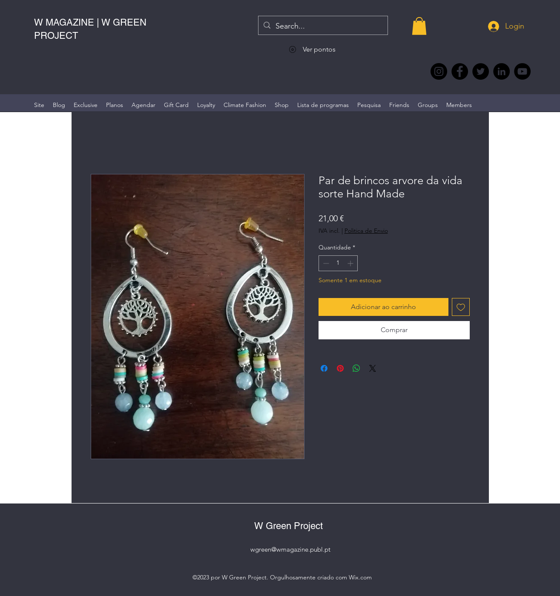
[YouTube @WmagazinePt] (522, 71)
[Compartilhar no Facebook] (324, 368)
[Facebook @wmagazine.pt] (459, 71)
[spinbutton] (338, 263)
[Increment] (351, 263)
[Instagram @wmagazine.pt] (439, 71)
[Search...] (323, 26)
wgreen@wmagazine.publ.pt (290, 549)
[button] (419, 26)
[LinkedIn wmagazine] (501, 71)
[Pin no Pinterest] (340, 368)
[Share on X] (373, 368)
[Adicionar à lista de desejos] (461, 307)
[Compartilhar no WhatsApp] (356, 368)
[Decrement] (325, 263)
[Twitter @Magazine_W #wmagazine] (480, 71)
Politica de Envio (366, 230)
